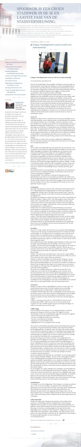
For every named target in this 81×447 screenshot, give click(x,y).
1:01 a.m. (57, 420)
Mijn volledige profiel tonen (15, 162)
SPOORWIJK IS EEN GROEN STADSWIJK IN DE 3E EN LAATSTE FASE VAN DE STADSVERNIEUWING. (40, 15)
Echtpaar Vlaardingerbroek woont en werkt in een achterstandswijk (52, 46)
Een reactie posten (37, 431)
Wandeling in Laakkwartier (12, 78)
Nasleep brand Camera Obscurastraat (15, 94)
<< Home (33, 434)
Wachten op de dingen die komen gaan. (16, 76)
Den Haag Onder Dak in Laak (13, 87)
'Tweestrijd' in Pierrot (11, 80)
